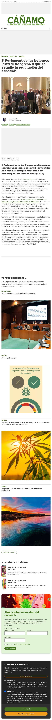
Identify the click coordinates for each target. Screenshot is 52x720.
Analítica (10, 691)
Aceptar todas (26, 709)
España (22, 56)
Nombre (30, 630)
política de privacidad (22, 644)
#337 (15, 1)
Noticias (13, 56)
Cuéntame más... (9, 552)
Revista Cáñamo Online (17, 568)
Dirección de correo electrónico (12, 629)
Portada (4, 56)
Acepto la (18, 644)
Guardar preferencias (26, 714)
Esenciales (11, 680)
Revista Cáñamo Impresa (17, 581)
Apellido (7, 637)
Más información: (26, 676)
